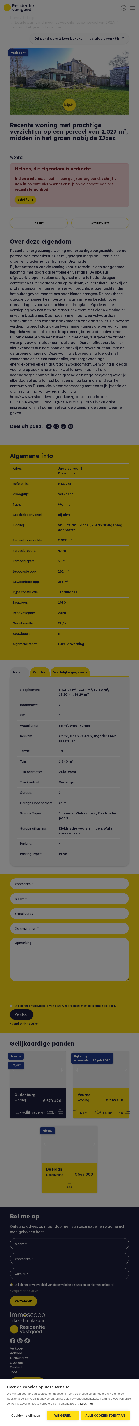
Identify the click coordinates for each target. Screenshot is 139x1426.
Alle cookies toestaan (105, 1415)
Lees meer (87, 1403)
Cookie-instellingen (25, 1415)
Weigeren (62, 1415)
